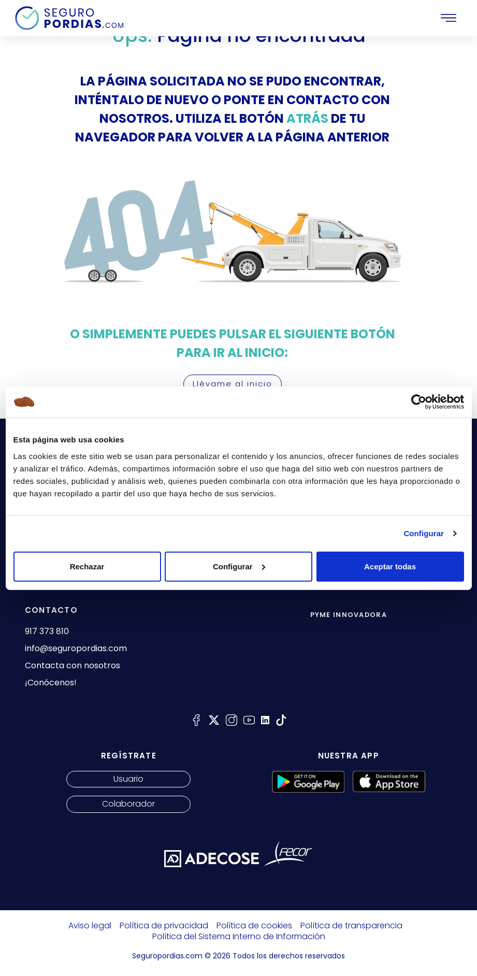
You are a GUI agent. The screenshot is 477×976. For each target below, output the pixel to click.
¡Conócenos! (51, 683)
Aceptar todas (390, 566)
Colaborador (128, 804)
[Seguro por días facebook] (196, 720)
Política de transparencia (351, 925)
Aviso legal (89, 925)
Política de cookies (254, 925)
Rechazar (87, 566)
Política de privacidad (164, 925)
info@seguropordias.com (76, 648)
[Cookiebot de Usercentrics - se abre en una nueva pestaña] (418, 402)
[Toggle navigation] (448, 18)
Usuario (128, 779)
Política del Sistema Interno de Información (238, 936)
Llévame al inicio (232, 383)
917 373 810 (47, 631)
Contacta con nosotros (72, 666)
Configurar (423, 533)
